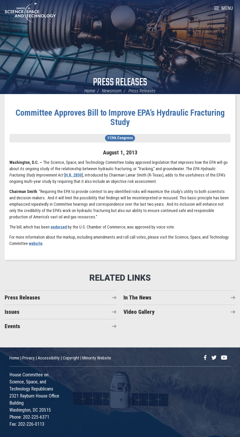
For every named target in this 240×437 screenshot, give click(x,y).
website (35, 243)
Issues (12, 312)
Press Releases (120, 83)
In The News (137, 297)
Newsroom (112, 91)
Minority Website (96, 357)
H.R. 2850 (73, 175)
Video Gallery (139, 312)
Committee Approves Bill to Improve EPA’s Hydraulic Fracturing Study (120, 117)
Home (89, 91)
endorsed (59, 226)
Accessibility (49, 357)
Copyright (71, 357)
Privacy (28, 357)
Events (12, 326)
